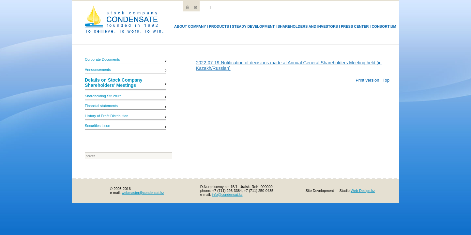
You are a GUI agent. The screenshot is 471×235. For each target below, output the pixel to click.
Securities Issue (97, 126)
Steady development (253, 26)
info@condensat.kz (227, 194)
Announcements (98, 69)
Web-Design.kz (363, 191)
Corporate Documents (102, 59)
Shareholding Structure (103, 96)
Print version (367, 80)
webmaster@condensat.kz (143, 193)
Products (219, 26)
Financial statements (101, 106)
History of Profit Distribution (106, 116)
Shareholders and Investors (308, 26)
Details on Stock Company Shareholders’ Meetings (114, 82)
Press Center (355, 26)
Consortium (384, 26)
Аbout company (190, 26)
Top (386, 80)
